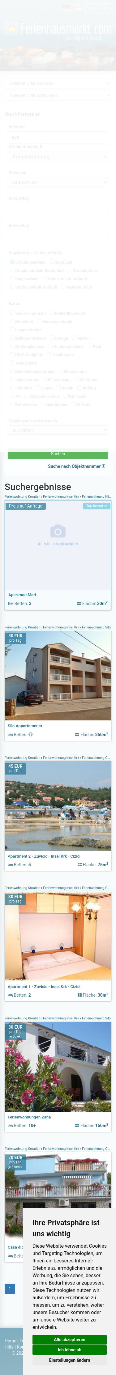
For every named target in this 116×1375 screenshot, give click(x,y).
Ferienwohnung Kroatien (23, 497)
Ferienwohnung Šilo (96, 1018)
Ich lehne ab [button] (69, 1349)
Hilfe (9, 1347)
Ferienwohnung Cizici (97, 758)
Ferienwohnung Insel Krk (61, 497)
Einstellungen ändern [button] (69, 1360)
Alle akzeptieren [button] (69, 1339)
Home (10, 1340)
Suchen (58, 453)
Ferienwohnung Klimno (98, 497)
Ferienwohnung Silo (96, 627)
